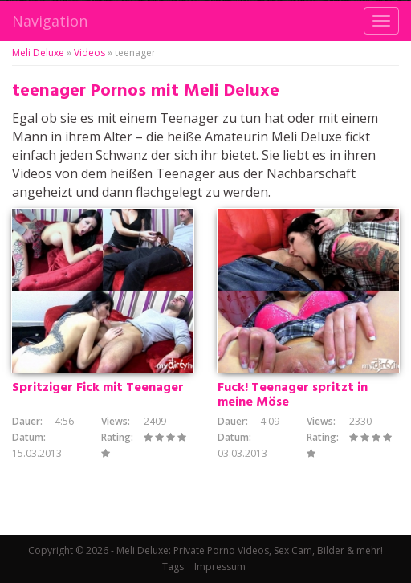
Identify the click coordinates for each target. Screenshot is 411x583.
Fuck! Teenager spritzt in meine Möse (293, 395)
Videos (89, 52)
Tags (173, 566)
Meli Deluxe (38, 52)
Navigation (49, 21)
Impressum (220, 566)
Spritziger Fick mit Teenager (98, 387)
